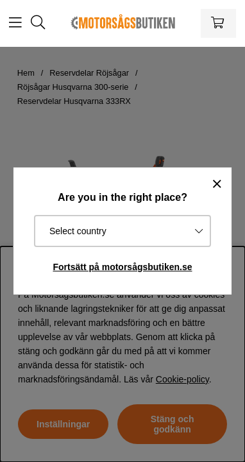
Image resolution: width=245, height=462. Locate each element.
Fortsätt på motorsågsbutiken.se (122, 267)
